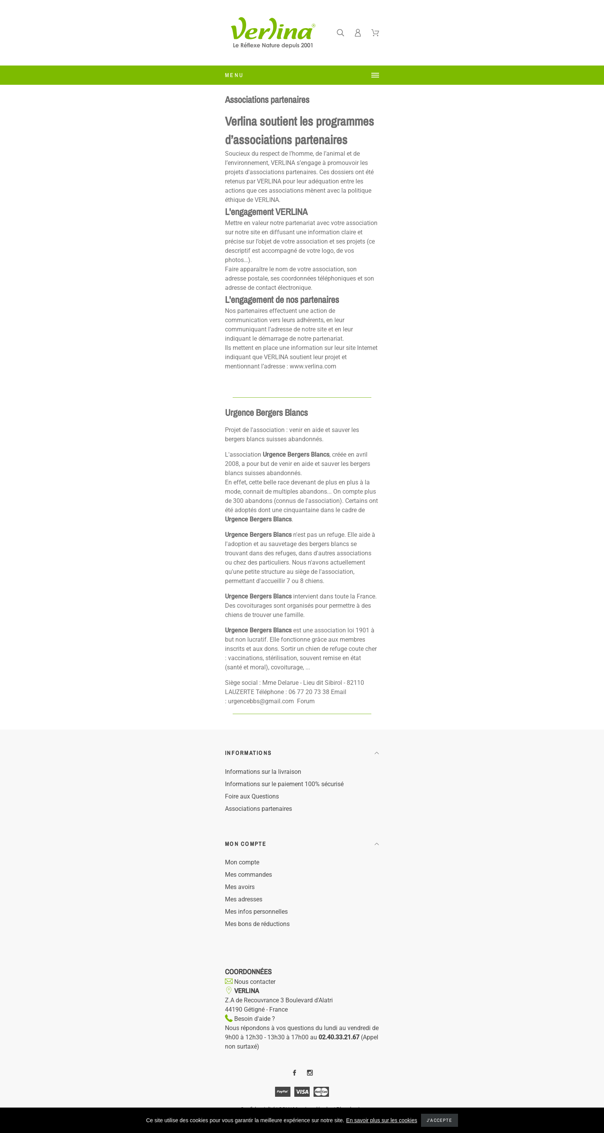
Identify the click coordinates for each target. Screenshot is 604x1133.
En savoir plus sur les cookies (381, 1120)
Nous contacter (254, 981)
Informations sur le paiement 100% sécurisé (284, 784)
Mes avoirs (240, 887)
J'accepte (439, 1120)
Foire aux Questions (252, 796)
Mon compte (242, 862)
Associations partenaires (258, 808)
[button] (302, 753)
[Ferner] (340, 33)
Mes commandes (248, 874)
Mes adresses (243, 899)
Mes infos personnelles (256, 911)
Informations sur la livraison (263, 771)
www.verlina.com (313, 366)
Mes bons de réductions (257, 924)
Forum (306, 701)
